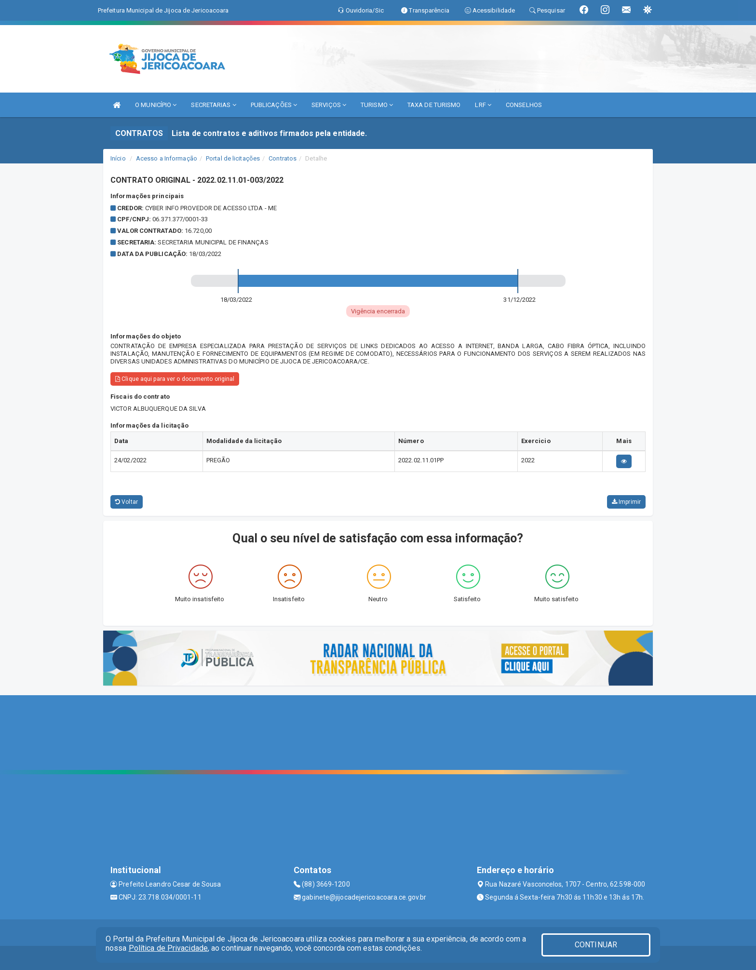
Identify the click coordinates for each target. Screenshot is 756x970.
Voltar (126, 501)
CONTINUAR (596, 944)
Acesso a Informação (166, 158)
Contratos (283, 158)
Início (118, 158)
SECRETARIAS (213, 104)
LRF (483, 104)
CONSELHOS (524, 104)
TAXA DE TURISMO (434, 104)
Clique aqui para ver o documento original (174, 379)
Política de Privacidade (168, 948)
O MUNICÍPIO (155, 104)
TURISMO (377, 104)
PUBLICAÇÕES (274, 104)
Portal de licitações (233, 158)
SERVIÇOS (328, 104)
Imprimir (626, 501)
